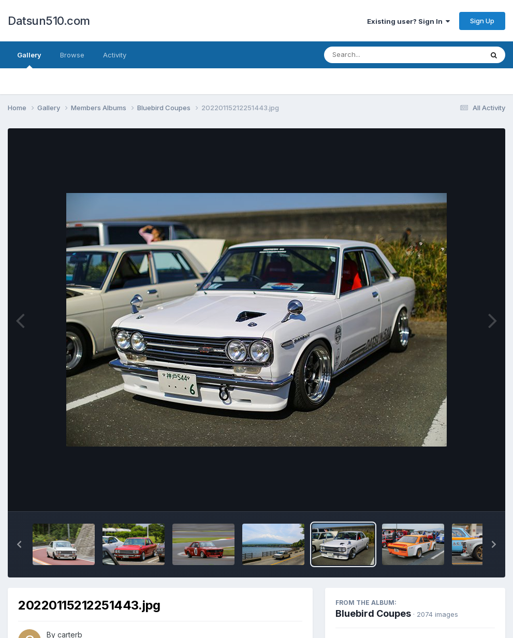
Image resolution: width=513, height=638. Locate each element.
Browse (72, 55)
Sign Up (482, 21)
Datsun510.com (49, 20)
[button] (19, 544)
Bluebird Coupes (373, 613)
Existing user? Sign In (408, 21)
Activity (114, 55)
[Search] (375, 55)
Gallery (29, 59)
